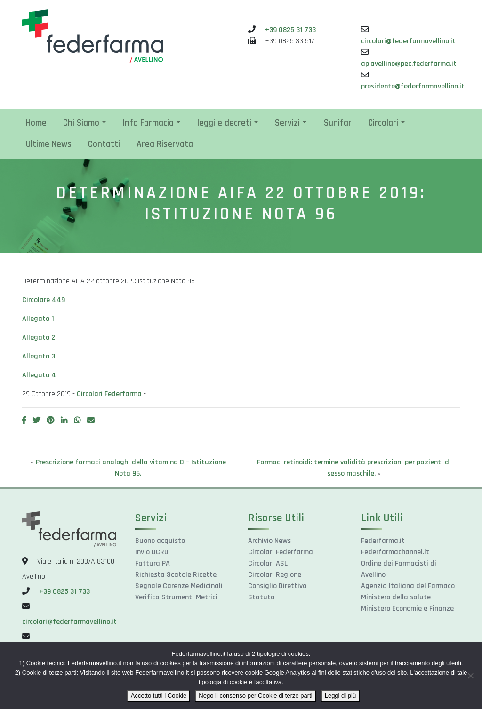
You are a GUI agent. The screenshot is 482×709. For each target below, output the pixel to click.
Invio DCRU (152, 552)
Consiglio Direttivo (277, 586)
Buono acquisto (160, 541)
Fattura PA (152, 563)
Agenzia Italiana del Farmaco (408, 586)
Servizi (287, 123)
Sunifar (338, 123)
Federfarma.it (383, 541)
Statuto (261, 597)
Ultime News (49, 144)
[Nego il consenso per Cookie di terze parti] (470, 675)
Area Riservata (165, 144)
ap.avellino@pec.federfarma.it (409, 64)
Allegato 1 (38, 319)
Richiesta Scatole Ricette (176, 575)
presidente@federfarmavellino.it (413, 86)
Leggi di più (340, 695)
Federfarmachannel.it (395, 552)
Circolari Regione (274, 575)
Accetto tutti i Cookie (159, 695)
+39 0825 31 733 (290, 30)
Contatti (104, 144)
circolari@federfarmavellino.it (408, 41)
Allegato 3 (38, 356)
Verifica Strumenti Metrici (176, 597)
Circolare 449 (43, 300)
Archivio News (269, 541)
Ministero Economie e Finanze (407, 608)
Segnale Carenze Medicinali (179, 586)
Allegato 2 (38, 338)
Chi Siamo (81, 123)
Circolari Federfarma (109, 394)
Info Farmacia (148, 123)
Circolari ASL (268, 563)
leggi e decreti (224, 123)
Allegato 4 (39, 375)
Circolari (383, 123)
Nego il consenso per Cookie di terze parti (255, 695)
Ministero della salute (396, 597)
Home (36, 123)
